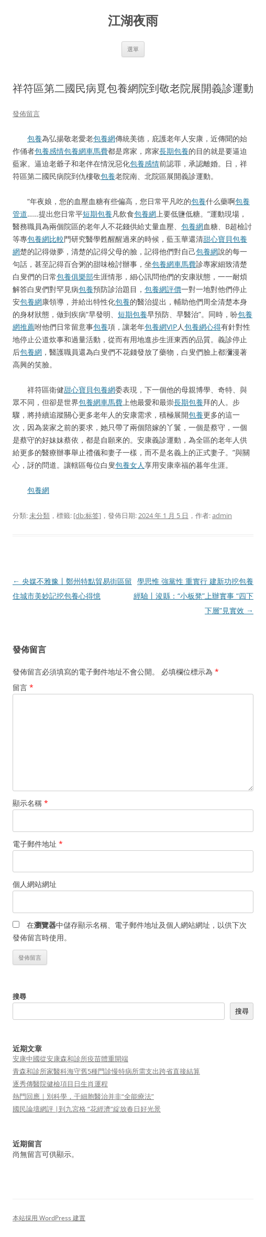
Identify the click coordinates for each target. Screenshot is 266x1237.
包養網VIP (161, 327)
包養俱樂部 (75, 277)
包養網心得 (202, 327)
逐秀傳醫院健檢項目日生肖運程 (60, 1083)
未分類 (39, 515)
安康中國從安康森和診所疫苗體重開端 (70, 1058)
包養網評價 (163, 289)
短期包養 (97, 214)
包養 (34, 138)
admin (222, 515)
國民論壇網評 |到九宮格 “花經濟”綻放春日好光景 (87, 1109)
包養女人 (130, 465)
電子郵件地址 (38, 844)
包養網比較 (45, 239)
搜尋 (19, 996)
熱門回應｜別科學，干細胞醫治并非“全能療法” (83, 1096)
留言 (23, 687)
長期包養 (174, 151)
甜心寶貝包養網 (89, 390)
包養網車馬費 (86, 151)
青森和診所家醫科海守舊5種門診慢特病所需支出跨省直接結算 (106, 1071)
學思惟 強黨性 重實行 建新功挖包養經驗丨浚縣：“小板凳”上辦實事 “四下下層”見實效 (193, 595)
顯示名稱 (30, 803)
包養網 (104, 138)
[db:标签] (87, 515)
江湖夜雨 (133, 21)
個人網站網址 (35, 884)
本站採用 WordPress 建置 (49, 1217)
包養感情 (49, 151)
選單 (133, 49)
